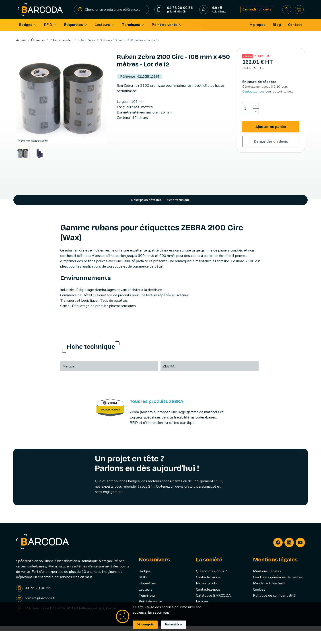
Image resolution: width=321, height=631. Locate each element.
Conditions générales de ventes (277, 582)
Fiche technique (178, 205)
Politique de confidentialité (274, 600)
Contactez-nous (208, 582)
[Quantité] (247, 113)
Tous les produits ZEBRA (156, 406)
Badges (145, 576)
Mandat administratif (269, 588)
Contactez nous (253, 96)
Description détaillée (146, 205)
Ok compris (145, 624)
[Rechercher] (111, 12)
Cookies (259, 594)
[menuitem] (28, 30)
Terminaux (147, 600)
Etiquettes (147, 588)
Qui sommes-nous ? (211, 576)
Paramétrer (174, 624)
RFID (143, 582)
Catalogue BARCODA (213, 600)
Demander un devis (255, 12)
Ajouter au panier (270, 132)
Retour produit (207, 588)
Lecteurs (145, 594)
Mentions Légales (267, 576)
